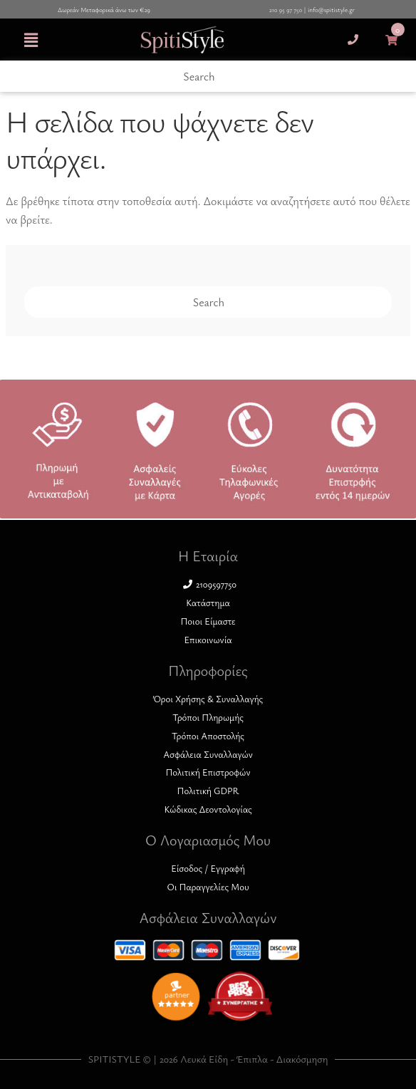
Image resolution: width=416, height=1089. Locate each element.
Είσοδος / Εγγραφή (208, 868)
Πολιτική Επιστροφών (207, 772)
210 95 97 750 (285, 10)
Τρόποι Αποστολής (208, 735)
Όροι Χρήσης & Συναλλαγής (208, 698)
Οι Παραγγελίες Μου (208, 886)
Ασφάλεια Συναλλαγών (208, 754)
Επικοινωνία (208, 639)
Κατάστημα (207, 602)
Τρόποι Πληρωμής (208, 717)
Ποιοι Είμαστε (207, 621)
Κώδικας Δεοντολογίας (207, 809)
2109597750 (209, 584)
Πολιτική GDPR (208, 790)
